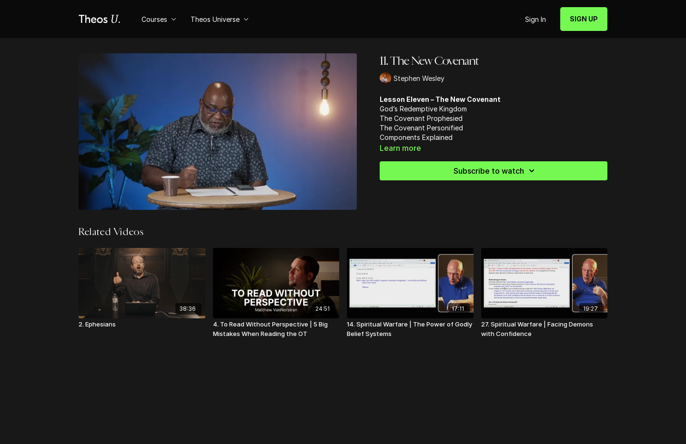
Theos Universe (220, 19)
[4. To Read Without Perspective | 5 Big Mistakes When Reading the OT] (276, 329)
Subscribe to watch (495, 171)
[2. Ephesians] (142, 324)
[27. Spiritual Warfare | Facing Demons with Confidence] (544, 329)
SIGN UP (584, 19)
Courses (158, 19)
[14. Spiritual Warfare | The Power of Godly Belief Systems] (410, 329)
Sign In (535, 19)
